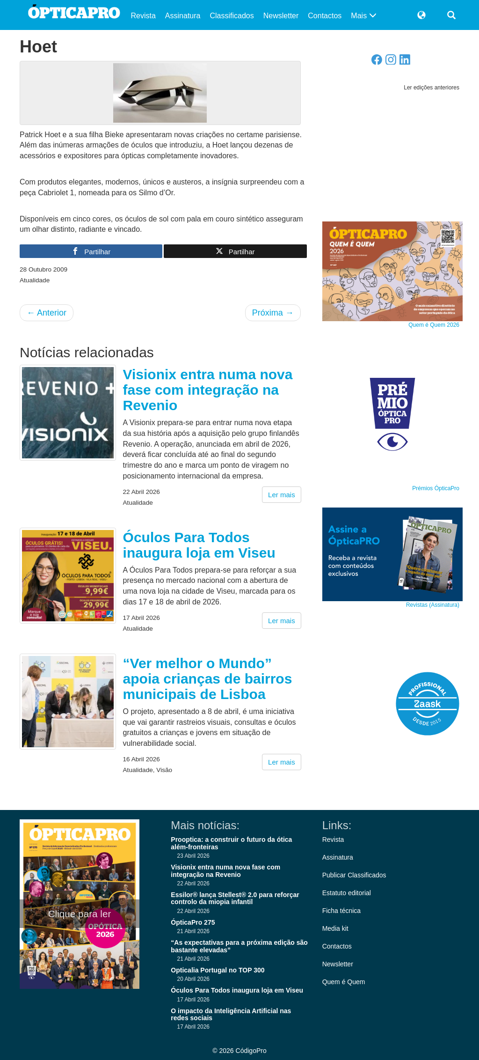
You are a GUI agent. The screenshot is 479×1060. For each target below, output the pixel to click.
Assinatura (183, 16)
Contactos (324, 16)
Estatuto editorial (346, 893)
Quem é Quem (343, 982)
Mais (363, 16)
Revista (143, 16)
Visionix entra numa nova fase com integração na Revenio (208, 390)
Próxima (273, 312)
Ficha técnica (341, 910)
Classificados (232, 16)
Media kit (335, 928)
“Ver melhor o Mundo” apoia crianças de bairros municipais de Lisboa (207, 678)
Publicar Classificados (354, 875)
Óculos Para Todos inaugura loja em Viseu (199, 545)
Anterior (46, 312)
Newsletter (281, 16)
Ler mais (281, 495)
